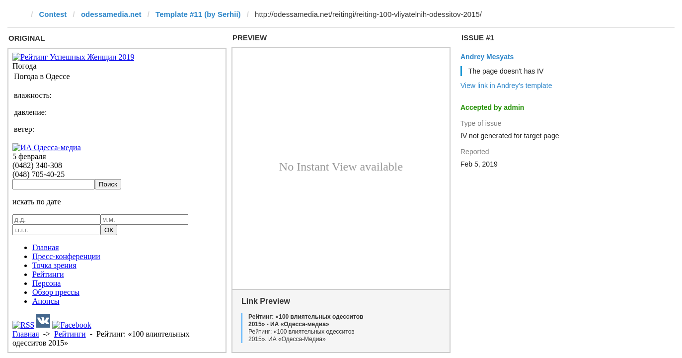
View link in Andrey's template (506, 86)
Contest (53, 14)
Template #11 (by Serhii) (197, 14)
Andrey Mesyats (487, 57)
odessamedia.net (111, 14)
